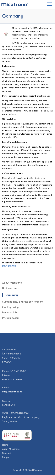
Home (5, 445)
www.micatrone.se (12, 379)
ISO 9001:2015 (9, 266)
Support (6, 457)
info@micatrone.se (12, 391)
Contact (6, 453)
